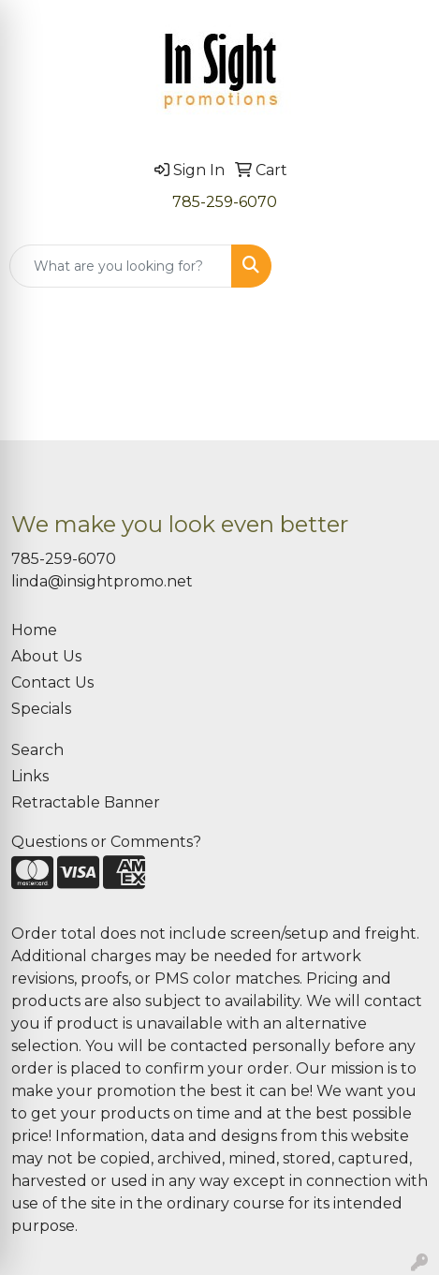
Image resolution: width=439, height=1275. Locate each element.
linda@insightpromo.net (102, 581)
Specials (41, 709)
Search (37, 750)
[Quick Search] (120, 266)
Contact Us (52, 682)
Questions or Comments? (106, 842)
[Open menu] (401, 266)
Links (30, 776)
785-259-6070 (224, 202)
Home (34, 630)
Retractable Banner (85, 802)
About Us (46, 656)
